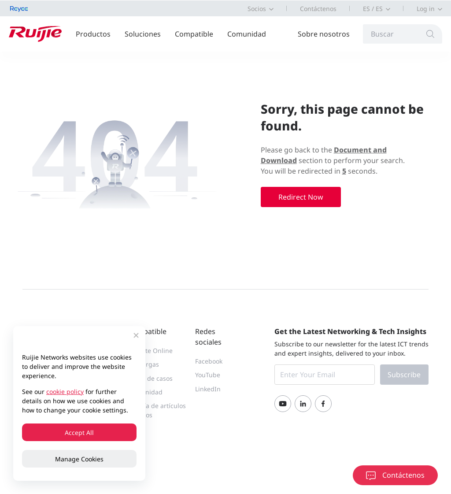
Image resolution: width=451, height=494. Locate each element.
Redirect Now (300, 197)
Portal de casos (150, 378)
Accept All (79, 432)
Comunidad (246, 34)
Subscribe (404, 374)
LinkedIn (208, 389)
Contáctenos (318, 8)
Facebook (208, 361)
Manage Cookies (79, 459)
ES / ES (373, 8)
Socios (257, 8)
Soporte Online (150, 350)
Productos (93, 34)
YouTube (207, 375)
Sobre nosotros (324, 34)
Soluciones (143, 34)
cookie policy (65, 391)
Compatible (194, 34)
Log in (426, 8)
